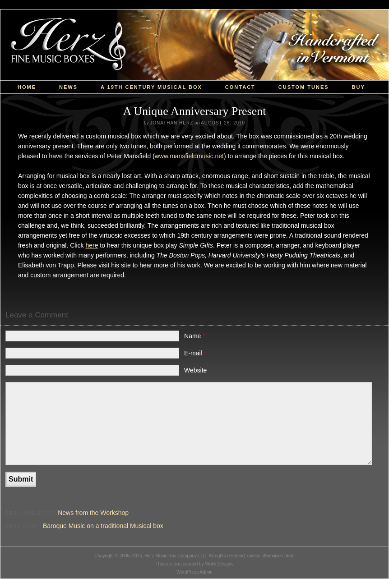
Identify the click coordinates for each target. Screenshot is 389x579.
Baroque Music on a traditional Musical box (103, 525)
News (68, 87)
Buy (358, 87)
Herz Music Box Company (194, 44)
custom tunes (303, 87)
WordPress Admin (194, 572)
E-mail (195, 353)
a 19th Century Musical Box (151, 87)
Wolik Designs (219, 563)
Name (194, 336)
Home (27, 87)
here (91, 245)
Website (195, 370)
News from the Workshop (93, 512)
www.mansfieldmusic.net (189, 156)
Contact (240, 87)
